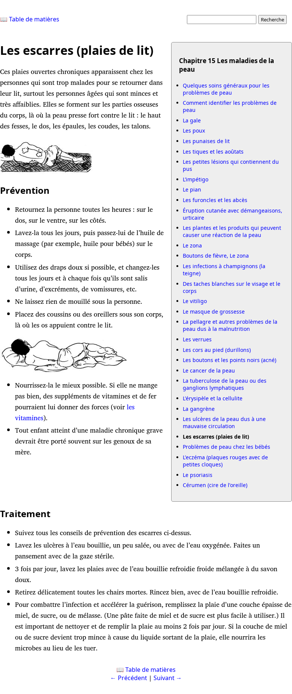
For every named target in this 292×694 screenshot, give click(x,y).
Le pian (192, 189)
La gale (192, 120)
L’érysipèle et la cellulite (212, 398)
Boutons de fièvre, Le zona (216, 255)
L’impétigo (195, 179)
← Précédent (128, 678)
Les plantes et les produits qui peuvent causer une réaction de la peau (232, 231)
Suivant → (168, 678)
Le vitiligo (195, 301)
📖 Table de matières (29, 19)
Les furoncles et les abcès (215, 200)
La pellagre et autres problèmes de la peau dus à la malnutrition (230, 325)
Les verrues (197, 339)
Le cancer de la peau (209, 370)
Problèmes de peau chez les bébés (226, 446)
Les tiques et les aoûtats (213, 151)
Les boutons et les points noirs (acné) (229, 360)
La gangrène (199, 408)
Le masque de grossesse (214, 311)
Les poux (194, 130)
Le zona (192, 245)
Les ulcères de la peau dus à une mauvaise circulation (224, 422)
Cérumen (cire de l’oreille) (215, 485)
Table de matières (150, 669)
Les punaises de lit (206, 141)
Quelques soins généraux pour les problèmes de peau (226, 89)
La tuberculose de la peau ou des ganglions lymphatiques (224, 384)
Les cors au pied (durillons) (217, 349)
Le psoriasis (197, 474)
